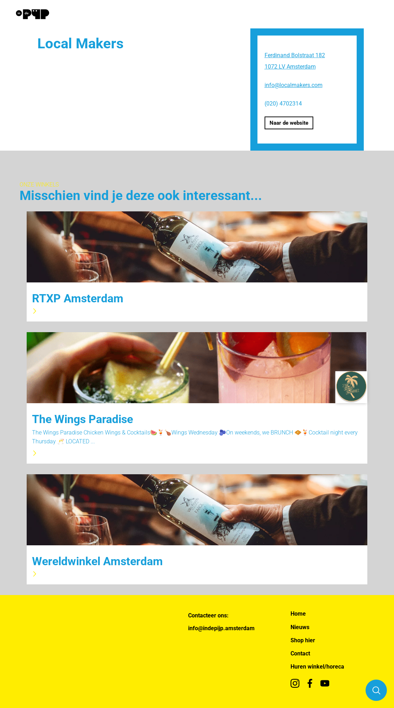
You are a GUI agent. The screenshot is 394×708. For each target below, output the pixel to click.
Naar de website (289, 123)
